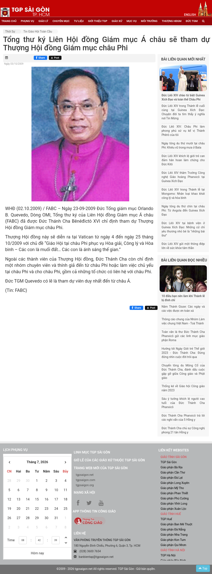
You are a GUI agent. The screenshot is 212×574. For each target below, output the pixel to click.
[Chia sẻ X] (55, 58)
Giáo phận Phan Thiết (174, 493)
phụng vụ (27, 21)
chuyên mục (61, 21)
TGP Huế (166, 519)
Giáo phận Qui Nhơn (173, 545)
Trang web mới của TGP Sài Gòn (101, 468)
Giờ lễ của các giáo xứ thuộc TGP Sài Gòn (109, 460)
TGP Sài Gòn (168, 462)
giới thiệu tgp (97, 21)
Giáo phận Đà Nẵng (172, 529)
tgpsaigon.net (85, 474)
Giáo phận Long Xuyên (174, 483)
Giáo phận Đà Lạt (171, 477)
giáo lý (43, 21)
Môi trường (149, 21)
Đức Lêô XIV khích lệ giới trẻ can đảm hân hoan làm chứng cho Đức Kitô (183, 160)
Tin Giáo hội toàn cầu (37, 31)
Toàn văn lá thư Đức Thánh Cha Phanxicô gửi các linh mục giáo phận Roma (183, 336)
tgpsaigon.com (85, 480)
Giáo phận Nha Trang (173, 534)
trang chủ (8, 21)
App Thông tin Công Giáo (94, 511)
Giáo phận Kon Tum (173, 539)
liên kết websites (173, 450)
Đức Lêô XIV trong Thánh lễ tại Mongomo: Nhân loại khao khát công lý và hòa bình (183, 193)
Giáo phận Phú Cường (174, 498)
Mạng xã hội (84, 492)
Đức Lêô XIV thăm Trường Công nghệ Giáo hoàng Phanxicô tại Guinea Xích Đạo (183, 177)
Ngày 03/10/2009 (13, 63)
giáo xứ (117, 21)
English (190, 14)
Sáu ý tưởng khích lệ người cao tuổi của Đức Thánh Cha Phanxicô (183, 403)
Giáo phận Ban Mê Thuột (176, 524)
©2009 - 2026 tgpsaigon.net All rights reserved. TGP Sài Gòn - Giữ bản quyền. (106, 568)
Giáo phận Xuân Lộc (173, 508)
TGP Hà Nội (167, 555)
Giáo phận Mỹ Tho (172, 488)
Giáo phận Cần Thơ (172, 472)
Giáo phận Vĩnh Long (173, 503)
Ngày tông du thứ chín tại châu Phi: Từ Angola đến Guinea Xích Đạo (183, 210)
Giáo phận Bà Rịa (171, 467)
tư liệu (79, 21)
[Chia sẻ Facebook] (40, 58)
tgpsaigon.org (85, 485)
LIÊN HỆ (80, 533)
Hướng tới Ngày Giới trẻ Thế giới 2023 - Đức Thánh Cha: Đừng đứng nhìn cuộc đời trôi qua (183, 353)
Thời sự (10, 31)
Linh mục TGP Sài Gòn (92, 452)
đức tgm (192, 21)
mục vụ (131, 21)
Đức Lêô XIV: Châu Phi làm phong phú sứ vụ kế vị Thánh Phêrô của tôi (183, 131)
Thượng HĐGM (171, 21)
